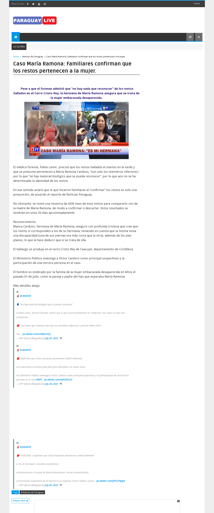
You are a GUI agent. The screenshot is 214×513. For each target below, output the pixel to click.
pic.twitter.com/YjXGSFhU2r (58, 379)
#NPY (39, 379)
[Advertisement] (105, 505)
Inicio (197, 3)
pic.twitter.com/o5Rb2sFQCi (37, 334)
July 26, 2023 (51, 338)
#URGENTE (25, 295)
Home (16, 56)
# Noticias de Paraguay (32, 492)
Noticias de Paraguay (32, 56)
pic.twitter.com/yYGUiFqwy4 (110, 480)
